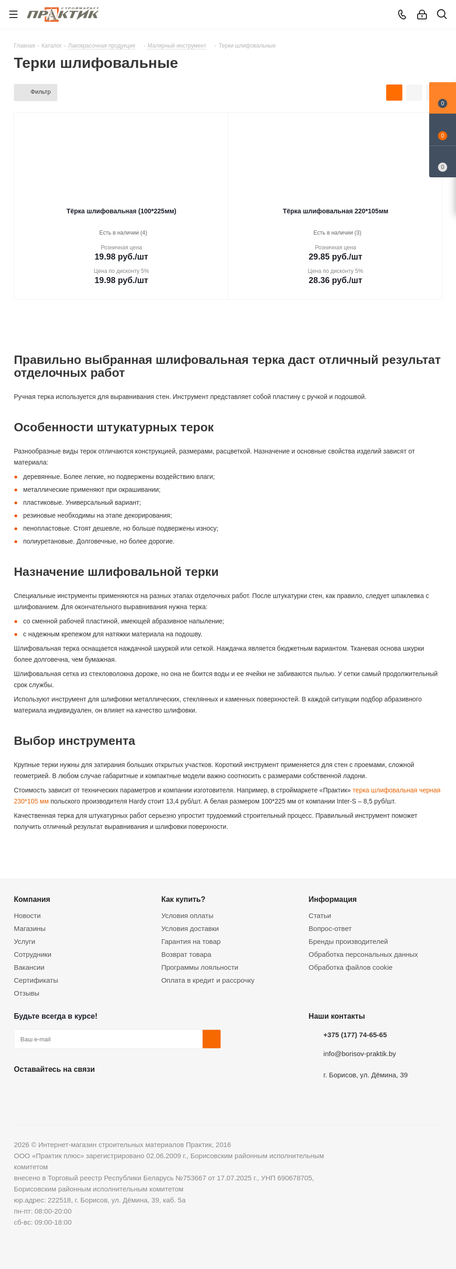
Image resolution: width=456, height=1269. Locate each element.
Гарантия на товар (191, 941)
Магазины (30, 928)
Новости (27, 915)
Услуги (24, 941)
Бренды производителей (348, 941)
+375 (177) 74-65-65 (355, 1035)
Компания (32, 899)
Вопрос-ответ (329, 928)
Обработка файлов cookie (350, 967)
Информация (332, 899)
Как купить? (183, 899)
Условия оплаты (187, 915)
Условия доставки (190, 928)
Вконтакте (23, 1091)
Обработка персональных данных (363, 954)
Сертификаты (36, 980)
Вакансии (29, 967)
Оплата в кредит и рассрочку (208, 980)
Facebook (46, 1091)
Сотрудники (32, 954)
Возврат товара (186, 954)
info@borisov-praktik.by (359, 1054)
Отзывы (26, 993)
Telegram (92, 1091)
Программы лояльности (200, 967)
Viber (115, 1091)
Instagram (69, 1091)
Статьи (319, 915)
